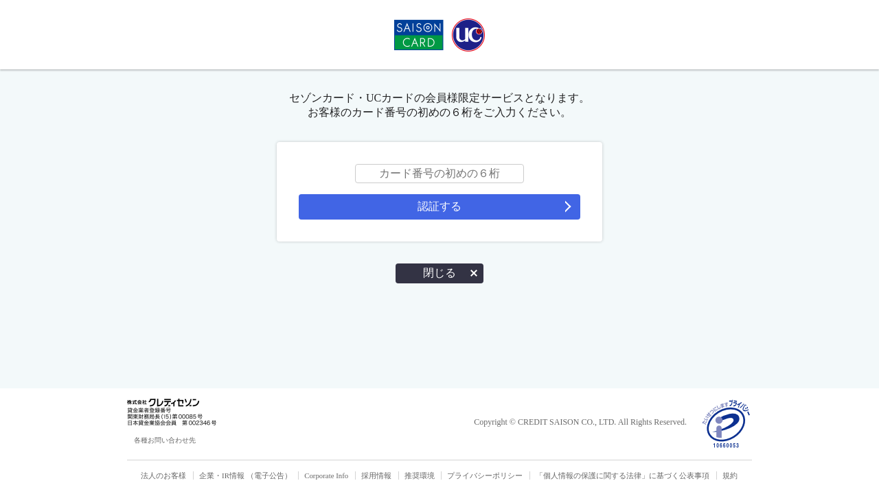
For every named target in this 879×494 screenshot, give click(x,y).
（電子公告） (269, 475)
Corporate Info (326, 475)
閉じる (439, 273)
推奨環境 (419, 475)
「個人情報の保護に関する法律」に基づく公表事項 (622, 475)
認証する (439, 206)
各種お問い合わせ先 (165, 440)
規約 (730, 475)
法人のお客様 (163, 475)
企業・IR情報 (221, 475)
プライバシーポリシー (485, 475)
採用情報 (376, 475)
